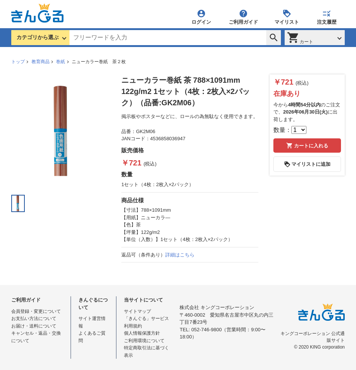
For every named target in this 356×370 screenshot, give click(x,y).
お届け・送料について (33, 326)
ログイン (201, 16)
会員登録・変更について (36, 311)
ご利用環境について (144, 340)
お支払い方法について (33, 318)
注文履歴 (326, 16)
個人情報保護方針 (142, 333)
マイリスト (287, 16)
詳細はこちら (180, 255)
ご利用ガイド (243, 16)
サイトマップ (137, 311)
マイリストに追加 (307, 164)
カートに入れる (307, 145)
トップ (18, 61)
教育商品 (41, 61)
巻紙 (60, 61)
